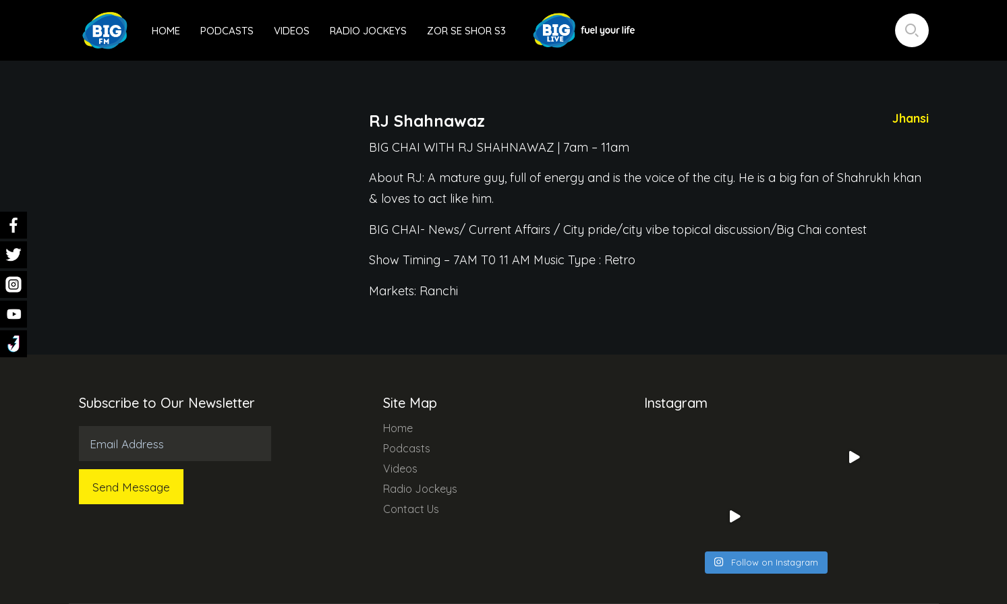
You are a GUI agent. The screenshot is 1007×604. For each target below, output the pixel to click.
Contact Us (411, 509)
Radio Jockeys (368, 30)
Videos (292, 30)
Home (166, 30)
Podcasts (227, 30)
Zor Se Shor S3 (466, 30)
